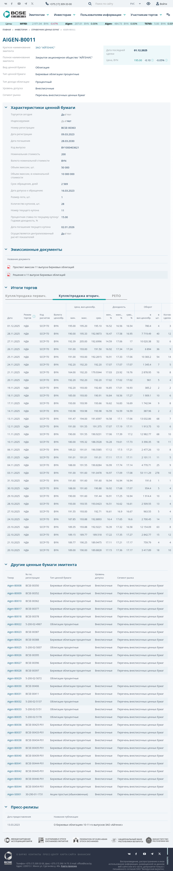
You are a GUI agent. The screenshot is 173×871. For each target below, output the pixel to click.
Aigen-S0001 (14, 794)
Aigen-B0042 (14, 771)
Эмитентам (37, 14)
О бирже (21, 854)
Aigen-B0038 (14, 740)
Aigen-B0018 (14, 616)
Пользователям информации (101, 14)
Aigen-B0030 (14, 686)
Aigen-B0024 (14, 639)
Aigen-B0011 (69, 30)
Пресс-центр (51, 854)
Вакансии (84, 854)
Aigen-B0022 (14, 624)
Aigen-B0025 (14, 647)
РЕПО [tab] (116, 296)
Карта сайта (68, 854)
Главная (7, 30)
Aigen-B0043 (14, 778)
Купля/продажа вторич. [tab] (79, 296)
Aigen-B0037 (14, 732)
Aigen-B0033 (14, 709)
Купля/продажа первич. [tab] (25, 296)
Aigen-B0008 (14, 585)
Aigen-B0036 (14, 724)
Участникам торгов (144, 14)
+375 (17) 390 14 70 (60, 863)
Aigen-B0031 (14, 693)
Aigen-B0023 (14, 632)
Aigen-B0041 (14, 763)
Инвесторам (63, 14)
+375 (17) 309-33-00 (61, 4)
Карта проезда (69, 866)
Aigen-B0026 (14, 655)
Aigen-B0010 (14, 601)
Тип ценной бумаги (14, 74)
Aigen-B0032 (14, 701)
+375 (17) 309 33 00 (34, 863)
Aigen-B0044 (14, 786)
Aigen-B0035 (14, 717)
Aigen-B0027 (14, 662)
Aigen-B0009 (14, 593)
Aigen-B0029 (14, 678)
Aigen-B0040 (14, 755)
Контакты (35, 854)
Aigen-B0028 (14, 670)
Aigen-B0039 (14, 748)
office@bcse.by (84, 863)
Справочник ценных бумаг (45, 30)
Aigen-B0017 (14, 608)
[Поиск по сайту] (109, 4)
